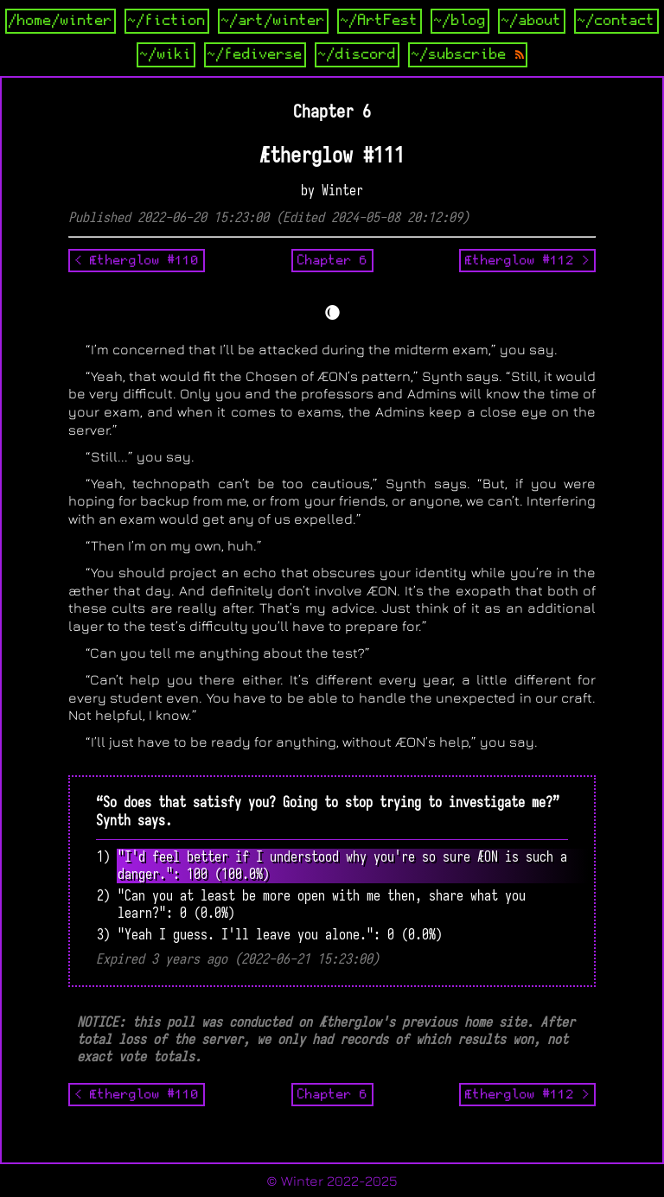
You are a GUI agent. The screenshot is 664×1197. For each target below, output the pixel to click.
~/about (531, 21)
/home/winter (60, 21)
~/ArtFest (379, 21)
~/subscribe (468, 54)
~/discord (357, 54)
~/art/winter (273, 21)
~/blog (460, 21)
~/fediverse (255, 54)
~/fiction (167, 21)
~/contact (616, 21)
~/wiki (166, 54)
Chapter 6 (332, 260)
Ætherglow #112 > (527, 260)
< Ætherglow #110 (136, 260)
